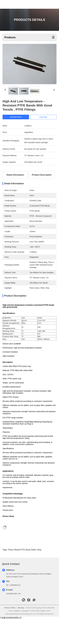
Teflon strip (36, 550)
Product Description (42, 175)
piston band (13, 550)
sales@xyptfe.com (13, 594)
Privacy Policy (9, 608)
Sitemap (20, 608)
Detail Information (15, 175)
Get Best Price (18, 117)
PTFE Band (25, 550)
